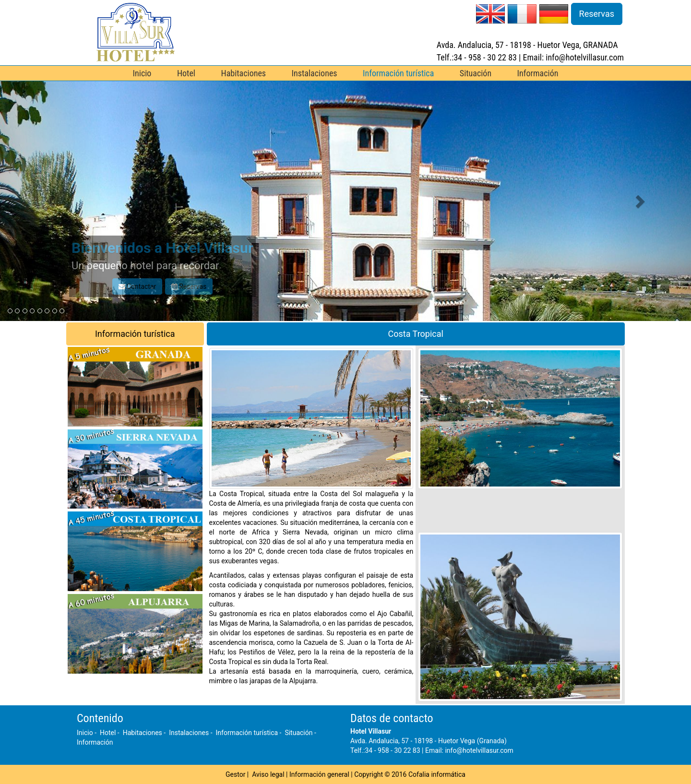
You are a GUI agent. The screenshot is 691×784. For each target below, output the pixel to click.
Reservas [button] (189, 286)
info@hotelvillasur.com (479, 750)
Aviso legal (268, 774)
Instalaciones (314, 73)
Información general (319, 774)
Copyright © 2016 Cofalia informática (409, 774)
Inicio (142, 73)
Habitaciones (243, 73)
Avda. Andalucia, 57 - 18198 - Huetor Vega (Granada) (428, 741)
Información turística (398, 73)
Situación (475, 73)
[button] (52, 201)
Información (538, 73)
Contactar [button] (137, 286)
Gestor (235, 774)
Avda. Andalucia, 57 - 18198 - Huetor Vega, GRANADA (527, 45)
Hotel (186, 73)
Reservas (596, 14)
